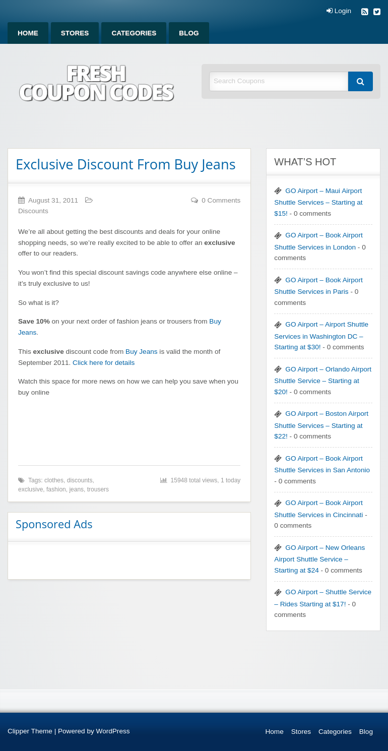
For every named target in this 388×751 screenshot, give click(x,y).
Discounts (33, 211)
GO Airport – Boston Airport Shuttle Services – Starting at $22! (321, 425)
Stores (75, 33)
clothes (53, 480)
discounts (80, 480)
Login (339, 11)
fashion (56, 489)
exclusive (30, 489)
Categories (133, 33)
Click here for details (104, 362)
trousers (98, 489)
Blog (189, 33)
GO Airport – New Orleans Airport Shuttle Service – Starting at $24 (319, 559)
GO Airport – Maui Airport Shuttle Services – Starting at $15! (318, 202)
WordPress (113, 731)
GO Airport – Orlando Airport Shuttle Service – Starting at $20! (322, 380)
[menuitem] (28, 33)
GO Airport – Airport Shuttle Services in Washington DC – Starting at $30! (321, 336)
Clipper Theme (30, 731)
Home (28, 33)
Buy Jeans (141, 351)
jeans (76, 489)
